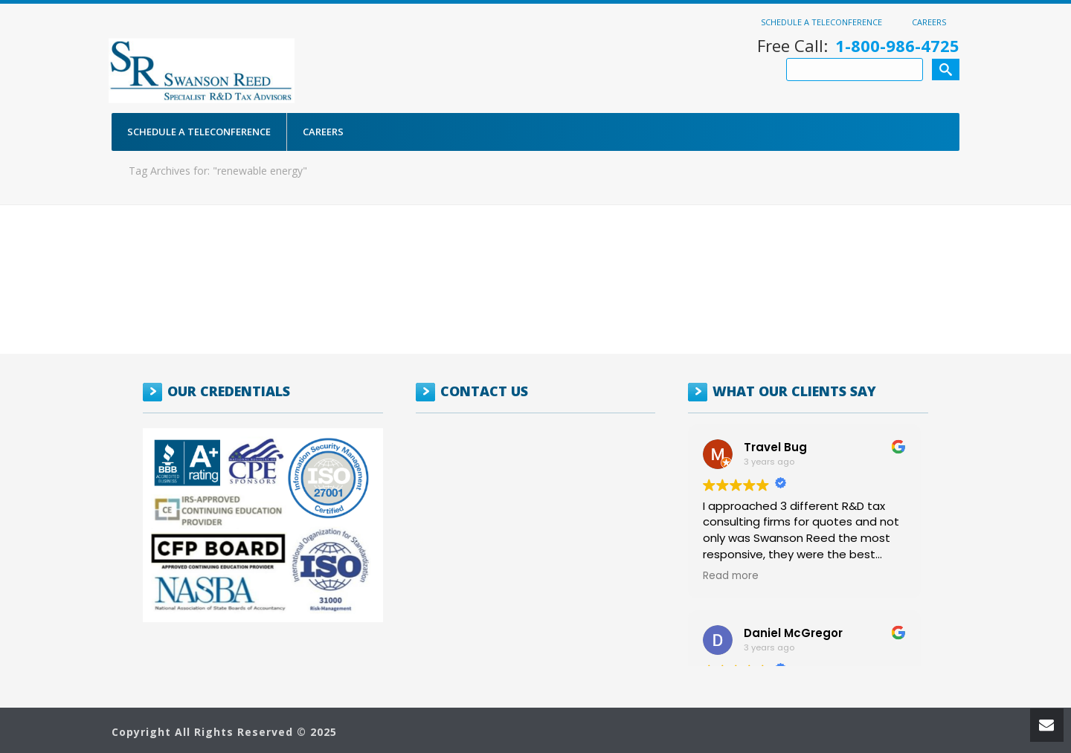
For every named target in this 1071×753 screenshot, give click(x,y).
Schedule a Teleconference (821, 21)
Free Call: (858, 45)
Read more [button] (731, 576)
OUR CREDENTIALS (228, 391)
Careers (929, 21)
